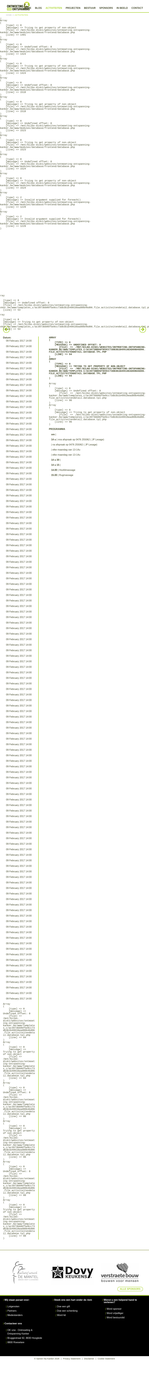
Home (27, 8)
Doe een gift (63, 1306)
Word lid (61, 1315)
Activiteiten (54, 8)
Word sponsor (114, 1309)
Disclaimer (89, 1359)
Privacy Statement (72, 1359)
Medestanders (15, 1315)
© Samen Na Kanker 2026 (46, 1359)
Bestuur (90, 8)
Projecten (73, 8)
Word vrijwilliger (115, 1313)
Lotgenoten (13, 1306)
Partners (11, 1311)
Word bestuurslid (116, 1317)
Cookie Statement (106, 1359)
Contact (137, 8)
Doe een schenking (67, 1311)
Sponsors (106, 8)
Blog (38, 8)
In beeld (122, 8)
